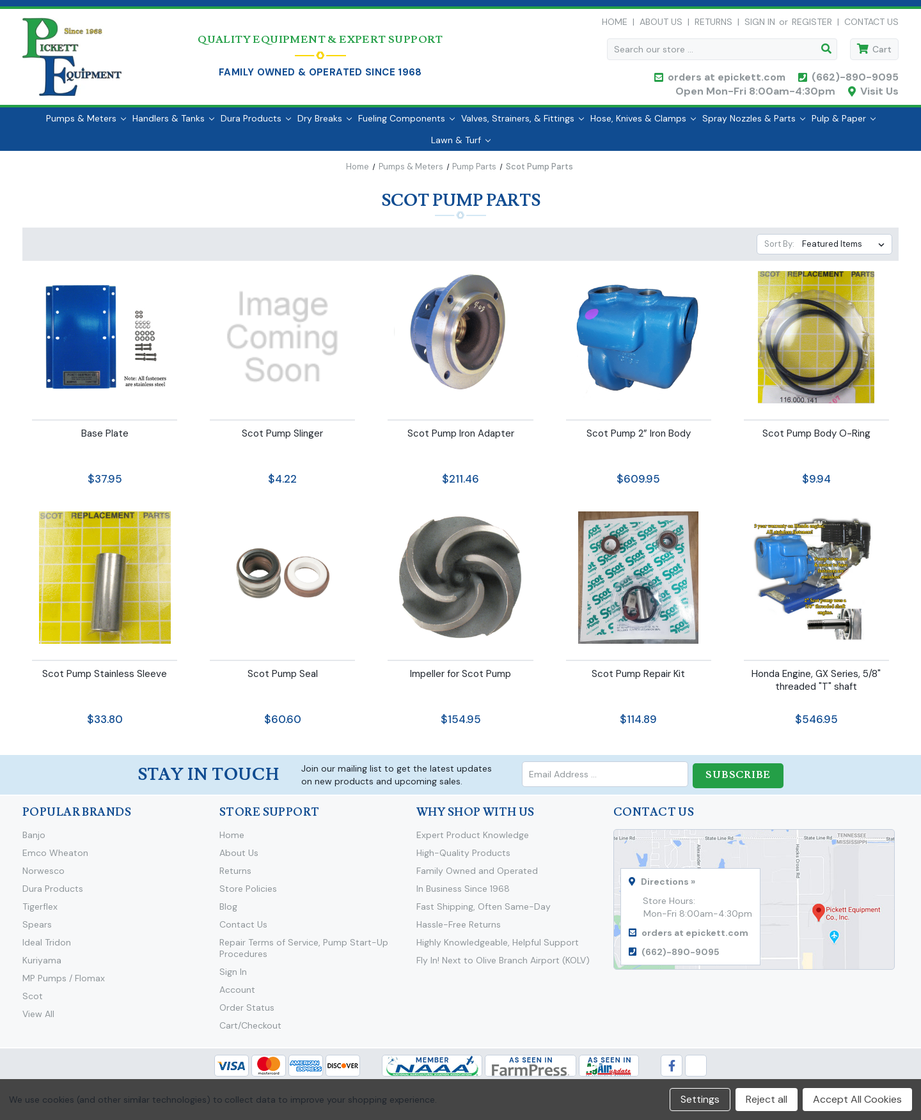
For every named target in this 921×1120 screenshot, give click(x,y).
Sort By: (779, 250)
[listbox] (846, 250)
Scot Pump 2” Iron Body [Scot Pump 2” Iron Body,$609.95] (638, 439)
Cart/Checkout (250, 1030)
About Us (661, 25)
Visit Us (879, 94)
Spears (37, 929)
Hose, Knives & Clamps (643, 124)
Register (812, 25)
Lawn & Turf (461, 146)
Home (614, 25)
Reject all (766, 1099)
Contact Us (871, 25)
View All (38, 1019)
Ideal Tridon (46, 947)
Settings (700, 1099)
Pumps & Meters (86, 124)
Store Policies (248, 893)
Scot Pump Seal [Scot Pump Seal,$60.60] (283, 680)
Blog (228, 911)
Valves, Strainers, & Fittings (522, 124)
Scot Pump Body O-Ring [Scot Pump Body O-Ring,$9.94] (816, 439)
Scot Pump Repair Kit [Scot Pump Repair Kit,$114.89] (638, 680)
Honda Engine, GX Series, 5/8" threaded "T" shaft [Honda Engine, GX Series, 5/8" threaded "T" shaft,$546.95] (816, 686)
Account (237, 994)
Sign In (233, 977)
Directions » (668, 886)
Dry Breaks (324, 124)
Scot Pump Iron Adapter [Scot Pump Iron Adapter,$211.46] (460, 439)
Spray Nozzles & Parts (753, 124)
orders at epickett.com (725, 80)
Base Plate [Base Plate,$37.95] (105, 439)
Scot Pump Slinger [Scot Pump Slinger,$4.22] (282, 439)
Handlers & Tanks (173, 124)
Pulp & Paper (844, 124)
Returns (713, 25)
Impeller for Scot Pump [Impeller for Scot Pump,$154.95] (460, 680)
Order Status (246, 1012)
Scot (32, 1001)
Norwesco (43, 876)
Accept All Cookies (857, 1099)
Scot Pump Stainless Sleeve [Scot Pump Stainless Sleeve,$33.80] (104, 680)
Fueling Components (406, 124)
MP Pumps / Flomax (63, 983)
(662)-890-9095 (855, 80)
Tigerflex (40, 911)
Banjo (33, 840)
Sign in (759, 25)
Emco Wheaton (55, 858)
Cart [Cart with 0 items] (882, 52)
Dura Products (256, 124)
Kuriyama (41, 965)
